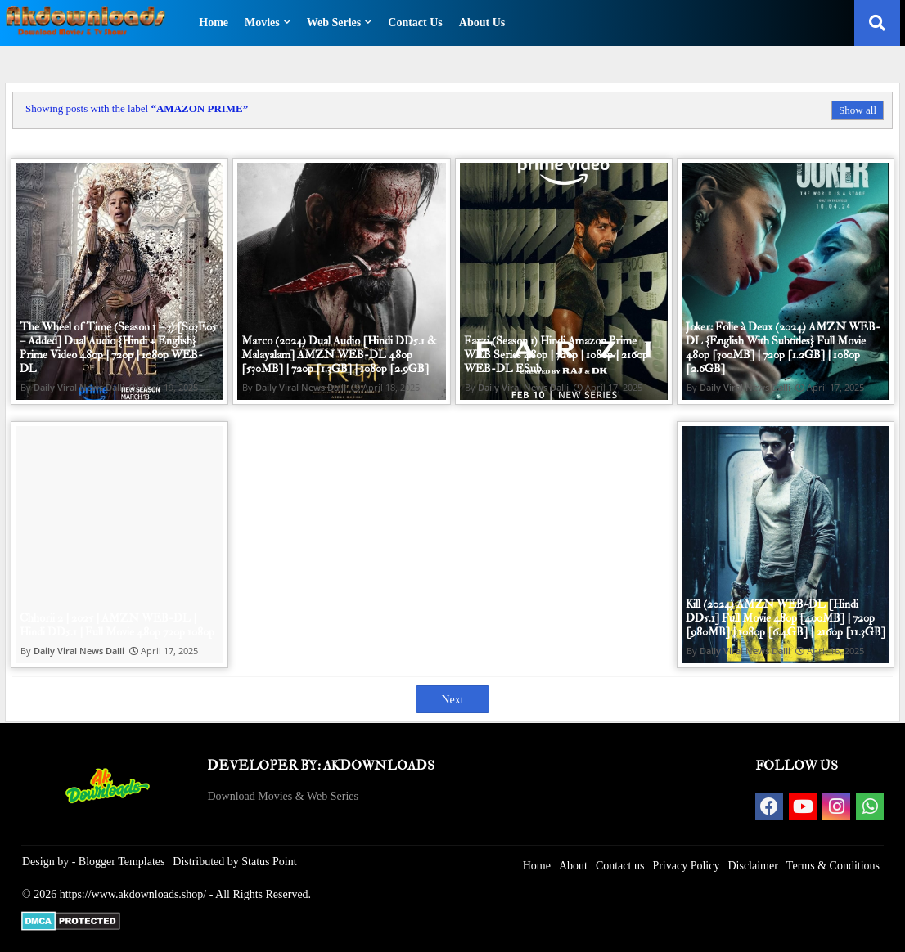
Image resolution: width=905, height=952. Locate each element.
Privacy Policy (685, 866)
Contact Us (415, 22)
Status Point (268, 861)
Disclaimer (752, 866)
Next (452, 700)
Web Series (334, 22)
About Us (482, 22)
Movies (262, 22)
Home (213, 22)
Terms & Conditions (833, 866)
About (573, 866)
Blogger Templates (122, 861)
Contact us (620, 866)
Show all (857, 110)
